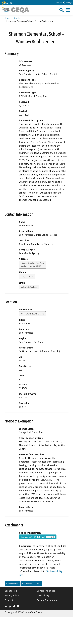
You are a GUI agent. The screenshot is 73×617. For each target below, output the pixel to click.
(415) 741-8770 (27, 276)
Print (38, 583)
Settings (67, 2)
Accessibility (43, 595)
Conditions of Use (46, 590)
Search (17, 18)
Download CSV (12, 583)
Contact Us (57, 2)
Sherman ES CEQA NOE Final (38, 537)
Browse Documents (47, 600)
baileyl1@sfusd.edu (29, 287)
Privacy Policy (12, 595)
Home (7, 18)
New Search (27, 583)
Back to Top (11, 590)
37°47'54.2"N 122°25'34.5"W (32, 313)
